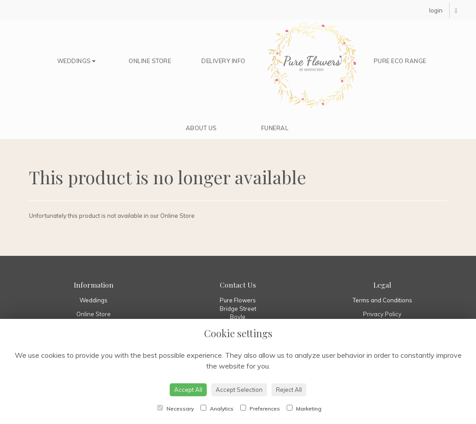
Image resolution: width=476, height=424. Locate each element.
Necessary (175, 408)
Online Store (150, 60)
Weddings (76, 60)
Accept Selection (239, 389)
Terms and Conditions (382, 300)
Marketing (304, 408)
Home (311, 65)
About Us (201, 127)
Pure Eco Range (400, 60)
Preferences (260, 408)
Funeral (275, 127)
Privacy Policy (382, 314)
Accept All (188, 389)
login (436, 10)
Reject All (289, 389)
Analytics (217, 408)
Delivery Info (223, 60)
